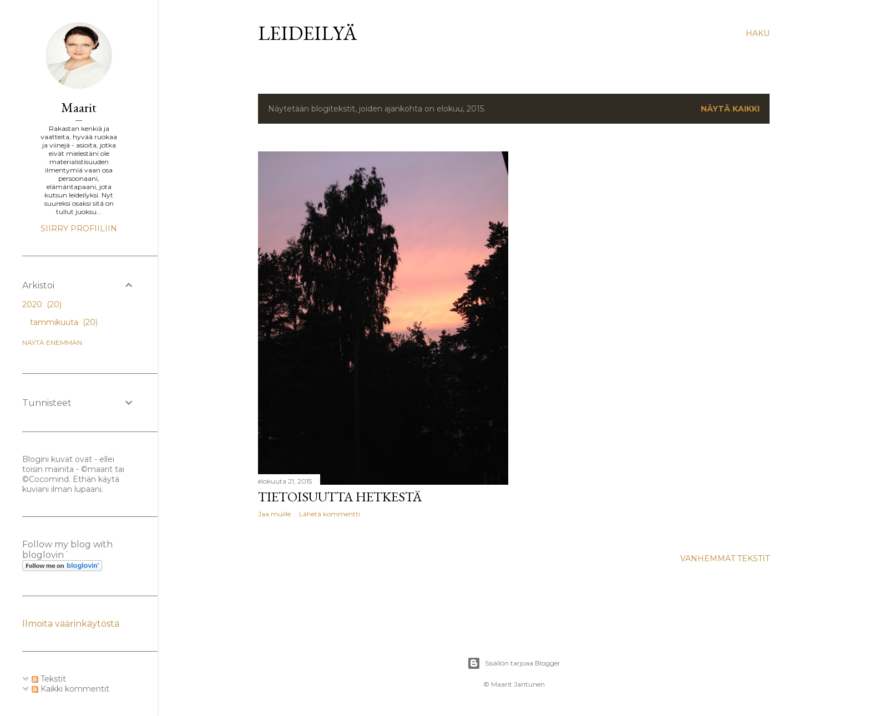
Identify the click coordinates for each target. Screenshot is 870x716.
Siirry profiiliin (79, 228)
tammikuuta (64, 322)
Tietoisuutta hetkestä (340, 496)
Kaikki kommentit (70, 689)
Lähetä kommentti (329, 514)
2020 (42, 304)
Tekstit (49, 679)
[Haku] (758, 33)
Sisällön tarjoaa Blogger (513, 663)
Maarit (79, 107)
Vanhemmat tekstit (725, 558)
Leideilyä (307, 33)
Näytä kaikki (730, 109)
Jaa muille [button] (274, 514)
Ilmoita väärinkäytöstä (70, 623)
